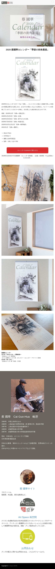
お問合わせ (27, 548)
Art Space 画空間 (27, 517)
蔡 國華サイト (27, 488)
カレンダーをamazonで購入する (27, 150)
